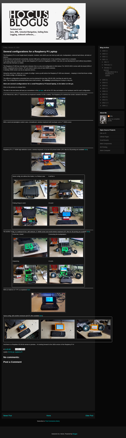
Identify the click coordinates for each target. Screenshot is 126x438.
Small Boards (104, 140)
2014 (104, 97)
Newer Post (7, 416)
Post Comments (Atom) (52, 421)
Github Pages (104, 137)
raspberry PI (18, 352)
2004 (104, 105)
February (107, 65)
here (86, 149)
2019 (104, 82)
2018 (104, 85)
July (105, 62)
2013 (104, 100)
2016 (104, 91)
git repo (41, 90)
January (107, 68)
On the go (11, 352)
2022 (104, 56)
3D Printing (103, 147)
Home (49, 416)
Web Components (106, 143)
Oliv (111, 116)
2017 (104, 88)
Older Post (89, 416)
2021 (104, 59)
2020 (104, 80)
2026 (104, 51)
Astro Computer (105, 150)
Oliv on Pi (103, 133)
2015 (104, 94)
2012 (104, 103)
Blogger (75, 434)
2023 (104, 54)
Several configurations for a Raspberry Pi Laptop (111, 72)
